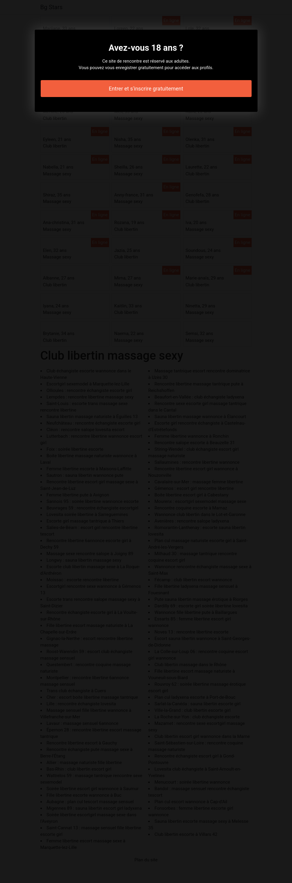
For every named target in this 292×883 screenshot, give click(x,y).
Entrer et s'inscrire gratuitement (146, 88)
